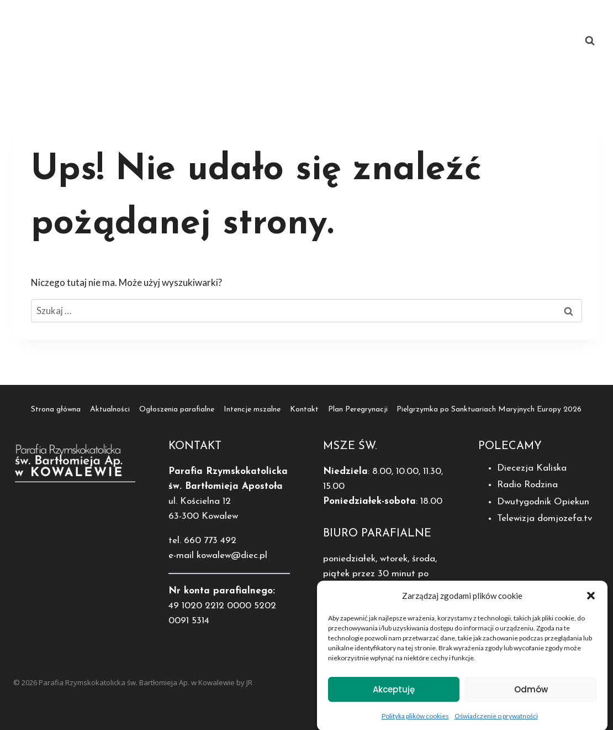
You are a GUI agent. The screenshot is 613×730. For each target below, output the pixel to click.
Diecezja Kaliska (532, 468)
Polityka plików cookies (415, 721)
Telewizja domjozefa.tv (544, 518)
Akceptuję (394, 694)
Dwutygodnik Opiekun (543, 502)
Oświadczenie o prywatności (496, 721)
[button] (590, 601)
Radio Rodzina (527, 484)
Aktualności (260, 20)
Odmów (531, 694)
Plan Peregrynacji (218, 61)
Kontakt (538, 20)
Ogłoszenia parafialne (356, 20)
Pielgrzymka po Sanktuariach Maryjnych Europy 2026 (402, 61)
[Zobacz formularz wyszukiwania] (590, 41)
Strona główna (181, 20)
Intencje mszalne (464, 20)
